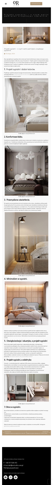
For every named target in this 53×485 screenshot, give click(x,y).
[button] (5, 3)
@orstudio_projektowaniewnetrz (12, 426)
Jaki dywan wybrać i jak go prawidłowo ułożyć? (21, 356)
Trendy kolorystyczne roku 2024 (22, 74)
